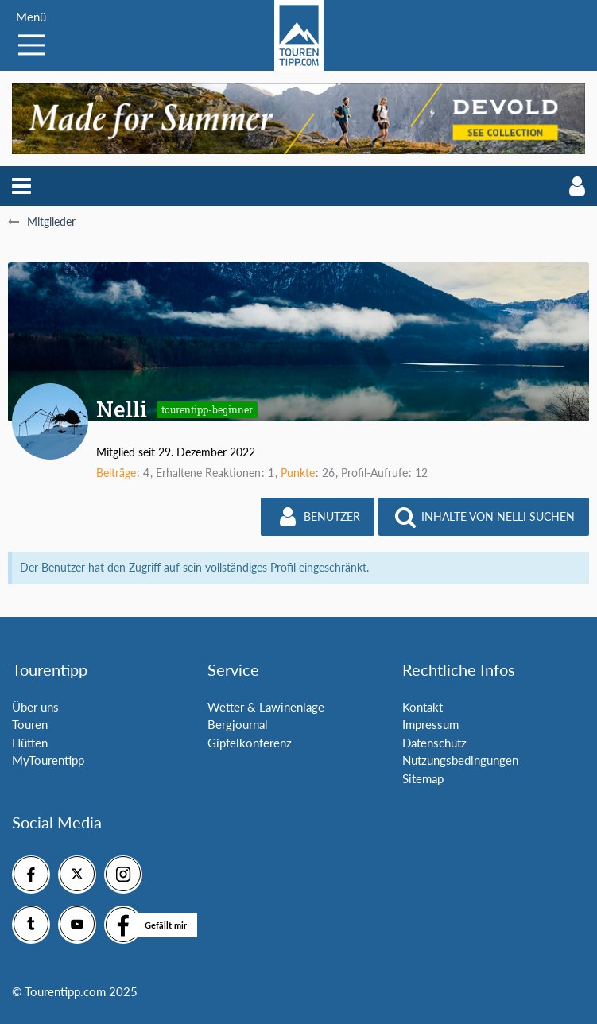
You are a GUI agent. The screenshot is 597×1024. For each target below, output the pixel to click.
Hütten (30, 742)
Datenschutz (434, 742)
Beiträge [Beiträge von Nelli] (116, 472)
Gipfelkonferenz (249, 742)
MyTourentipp (48, 760)
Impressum (430, 724)
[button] (21, 186)
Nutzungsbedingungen (460, 760)
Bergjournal (237, 724)
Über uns (35, 707)
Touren (30, 724)
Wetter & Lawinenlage (265, 707)
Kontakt (422, 707)
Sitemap (423, 778)
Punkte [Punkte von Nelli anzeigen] (298, 472)
